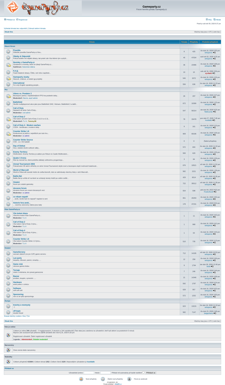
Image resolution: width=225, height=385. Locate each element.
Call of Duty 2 (19, 117)
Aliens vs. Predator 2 (22, 93)
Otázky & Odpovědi (21, 56)
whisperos (208, 53)
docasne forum (20, 188)
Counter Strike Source (23, 140)
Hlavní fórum (10, 46)
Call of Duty (18, 108)
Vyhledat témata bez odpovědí (15, 28)
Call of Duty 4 (19, 230)
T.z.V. (25, 121)
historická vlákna (28, 67)
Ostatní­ (8, 248)
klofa (208, 266)
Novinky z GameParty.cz (24, 62)
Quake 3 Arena (19, 158)
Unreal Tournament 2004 (24, 164)
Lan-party (17, 258)
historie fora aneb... (21, 203)
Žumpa (7, 301)
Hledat (217, 20)
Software (17, 288)
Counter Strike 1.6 (21, 131)
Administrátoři (27, 339)
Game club (18, 264)
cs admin (26, 136)
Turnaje (16, 270)
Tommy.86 (32, 121)
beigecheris (208, 313)
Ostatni (16, 182)
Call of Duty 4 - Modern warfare (27, 125)
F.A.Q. (15, 71)
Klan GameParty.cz (12, 209)
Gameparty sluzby (21, 77)
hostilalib (208, 120)
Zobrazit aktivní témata (36, 28)
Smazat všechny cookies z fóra (14, 316)
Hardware (17, 282)
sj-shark (208, 73)
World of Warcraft (21, 170)
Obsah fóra (9, 32)
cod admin (27, 113)
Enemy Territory (20, 152)
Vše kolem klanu (20, 213)
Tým (28, 316)
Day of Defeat (19, 146)
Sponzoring (18, 294)
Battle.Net (17, 176)
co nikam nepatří (20, 197)
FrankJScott (208, 192)
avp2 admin (33, 98)
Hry (6, 89)
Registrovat (21, 20)
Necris (25, 98)
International (18, 83)
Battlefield (17, 102)
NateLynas (209, 112)
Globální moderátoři (40, 339)
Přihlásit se (9, 20)
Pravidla (16, 50)
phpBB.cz (118, 384)
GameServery (19, 252)
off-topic (17, 311)
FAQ (209, 20)
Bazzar (16, 276)
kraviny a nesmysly (21, 305)
